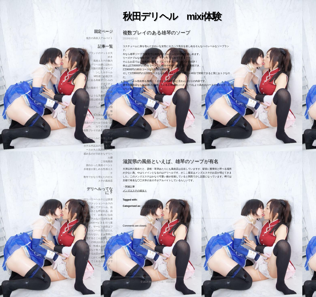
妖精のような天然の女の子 (98, 95)
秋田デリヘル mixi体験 (172, 16)
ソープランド (148, 206)
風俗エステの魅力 (103, 60)
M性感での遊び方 (103, 76)
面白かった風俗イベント (99, 165)
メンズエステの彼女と (135, 190)
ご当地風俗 (107, 161)
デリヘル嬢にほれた (102, 64)
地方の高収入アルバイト (99, 38)
